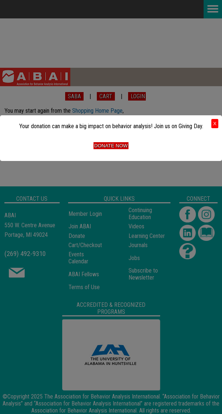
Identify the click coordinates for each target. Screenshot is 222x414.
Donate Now (111, 145)
